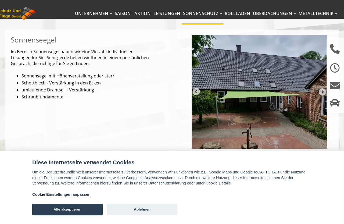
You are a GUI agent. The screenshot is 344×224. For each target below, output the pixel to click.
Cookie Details (218, 183)
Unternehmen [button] (93, 13)
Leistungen (166, 13)
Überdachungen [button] (274, 13)
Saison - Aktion (133, 13)
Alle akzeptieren (67, 209)
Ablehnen (142, 209)
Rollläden (237, 13)
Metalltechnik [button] (318, 13)
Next (322, 100)
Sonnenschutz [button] (202, 13)
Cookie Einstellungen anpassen (61, 194)
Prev (196, 100)
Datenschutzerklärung (167, 183)
